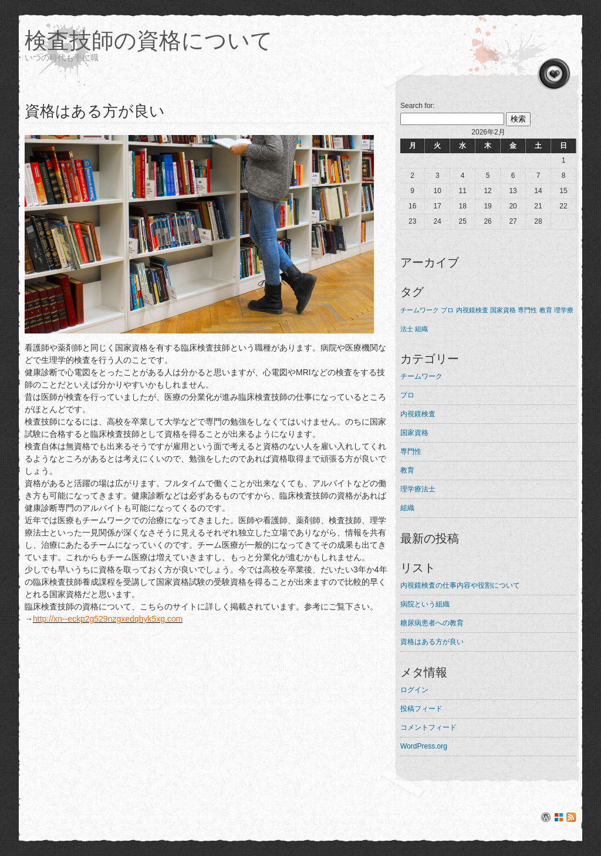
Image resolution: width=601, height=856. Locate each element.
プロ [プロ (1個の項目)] (447, 310)
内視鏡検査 (417, 414)
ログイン (414, 690)
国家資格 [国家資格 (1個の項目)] (503, 310)
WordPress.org (423, 746)
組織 (407, 508)
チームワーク (421, 376)
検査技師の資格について (149, 40)
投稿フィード (421, 709)
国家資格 (414, 433)
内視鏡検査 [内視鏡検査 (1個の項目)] (472, 310)
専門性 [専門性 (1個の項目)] (527, 310)
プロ (407, 395)
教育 (407, 470)
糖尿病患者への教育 (432, 623)
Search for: (417, 106)
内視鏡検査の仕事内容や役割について (460, 585)
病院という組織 (425, 604)
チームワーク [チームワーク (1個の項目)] (419, 310)
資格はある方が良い (432, 642)
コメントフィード (428, 727)
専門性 (410, 451)
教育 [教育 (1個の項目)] (545, 310)
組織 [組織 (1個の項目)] (421, 328)
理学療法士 (417, 489)
